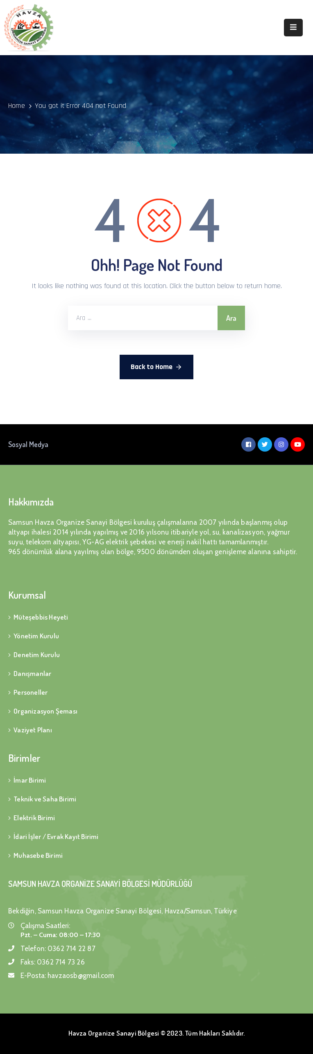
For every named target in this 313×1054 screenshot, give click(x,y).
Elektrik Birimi (34, 817)
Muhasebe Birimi (38, 855)
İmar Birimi (30, 780)
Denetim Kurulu (37, 654)
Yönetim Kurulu (36, 635)
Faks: (52, 962)
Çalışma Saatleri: (45, 926)
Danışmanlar (32, 673)
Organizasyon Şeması (45, 711)
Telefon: (57, 948)
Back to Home (156, 367)
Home (16, 105)
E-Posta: (67, 975)
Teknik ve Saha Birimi (45, 798)
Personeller (31, 692)
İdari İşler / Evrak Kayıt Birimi (56, 836)
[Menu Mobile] (293, 27)
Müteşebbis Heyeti (41, 617)
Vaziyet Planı (33, 729)
